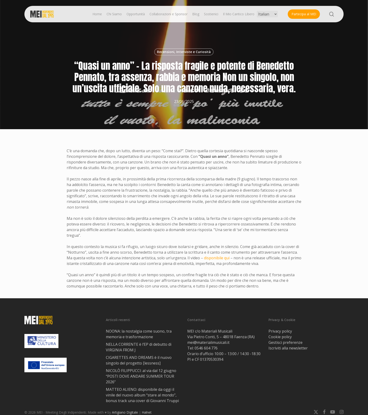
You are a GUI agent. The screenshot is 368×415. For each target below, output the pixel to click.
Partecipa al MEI (303, 14)
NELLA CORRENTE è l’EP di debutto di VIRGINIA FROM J (138, 347)
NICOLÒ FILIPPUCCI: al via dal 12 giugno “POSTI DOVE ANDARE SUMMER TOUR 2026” (141, 376)
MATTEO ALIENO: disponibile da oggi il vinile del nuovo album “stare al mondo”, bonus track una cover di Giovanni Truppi (142, 395)
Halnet (147, 412)
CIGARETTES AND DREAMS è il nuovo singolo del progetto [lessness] (139, 360)
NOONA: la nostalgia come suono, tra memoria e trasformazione (139, 334)
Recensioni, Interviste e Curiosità (184, 52)
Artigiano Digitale (125, 412)
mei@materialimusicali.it (208, 342)
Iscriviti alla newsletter (288, 348)
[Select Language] (267, 14)
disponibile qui (217, 257)
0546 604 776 (206, 348)
